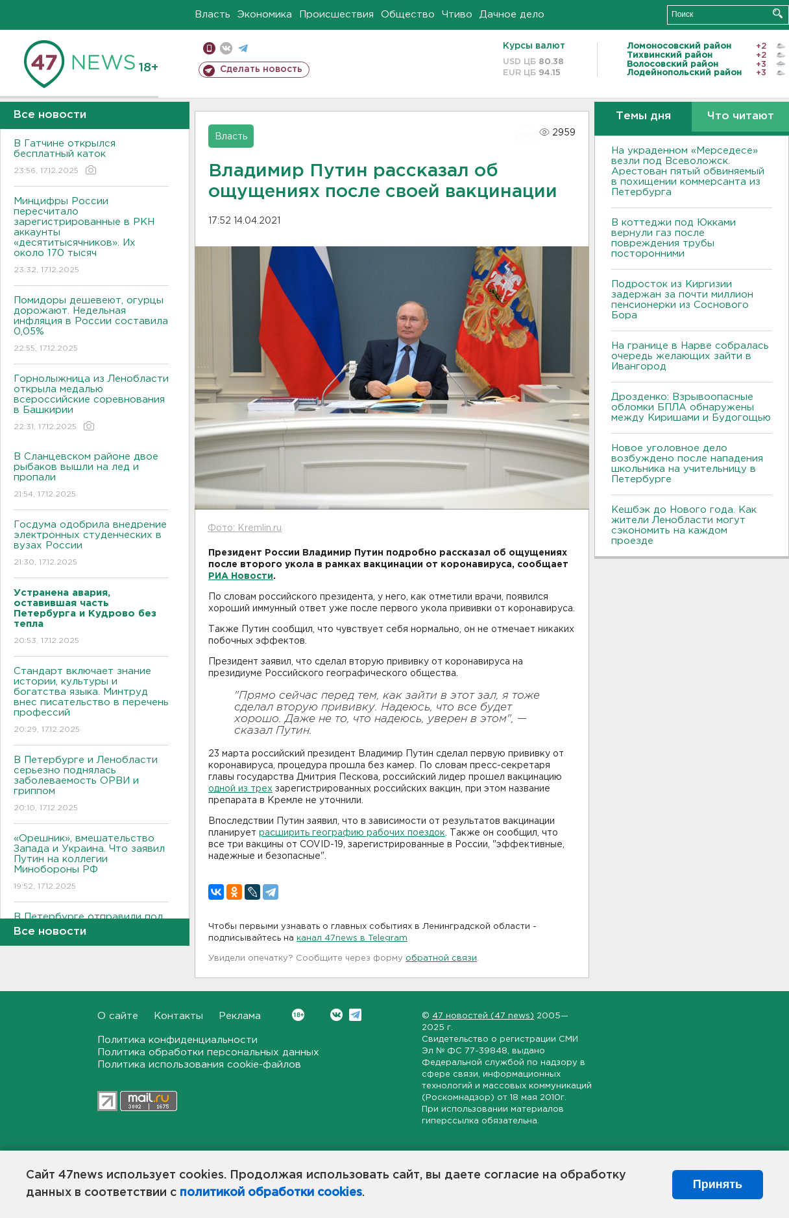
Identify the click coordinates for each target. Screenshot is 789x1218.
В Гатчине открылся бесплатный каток (91, 157)
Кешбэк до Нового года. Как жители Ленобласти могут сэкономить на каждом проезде (684, 525)
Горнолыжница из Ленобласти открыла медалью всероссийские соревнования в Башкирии (91, 403)
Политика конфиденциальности (177, 1040)
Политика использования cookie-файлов (199, 1064)
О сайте (117, 1016)
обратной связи (441, 958)
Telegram (355, 1015)
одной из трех (240, 789)
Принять (717, 1184)
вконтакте (226, 48)
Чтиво (457, 14)
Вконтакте (298, 1015)
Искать (778, 13)
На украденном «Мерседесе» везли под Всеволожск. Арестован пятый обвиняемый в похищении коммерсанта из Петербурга (687, 171)
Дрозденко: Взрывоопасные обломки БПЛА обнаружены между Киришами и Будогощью (691, 407)
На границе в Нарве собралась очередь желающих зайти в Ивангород (690, 356)
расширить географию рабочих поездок (352, 833)
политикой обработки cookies (271, 1193)
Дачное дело (511, 14)
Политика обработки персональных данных (208, 1052)
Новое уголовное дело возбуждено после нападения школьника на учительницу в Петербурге (687, 464)
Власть (212, 14)
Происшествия (336, 14)
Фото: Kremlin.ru (245, 528)
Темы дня (643, 116)
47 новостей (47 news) (483, 1016)
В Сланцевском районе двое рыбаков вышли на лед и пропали (91, 476)
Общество (408, 14)
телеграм (243, 48)
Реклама (240, 1016)
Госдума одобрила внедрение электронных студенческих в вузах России (91, 544)
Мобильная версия (209, 48)
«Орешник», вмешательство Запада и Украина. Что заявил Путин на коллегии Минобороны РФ (91, 863)
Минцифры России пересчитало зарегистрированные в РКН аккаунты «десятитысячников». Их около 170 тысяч (91, 236)
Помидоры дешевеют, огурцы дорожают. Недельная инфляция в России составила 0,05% (91, 325)
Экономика (264, 14)
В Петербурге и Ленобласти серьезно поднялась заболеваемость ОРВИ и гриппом (91, 785)
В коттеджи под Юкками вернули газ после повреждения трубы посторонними (673, 238)
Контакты (178, 1016)
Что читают (740, 116)
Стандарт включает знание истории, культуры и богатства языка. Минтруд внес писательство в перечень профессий (91, 701)
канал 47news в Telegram (352, 938)
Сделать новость (261, 69)
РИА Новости (240, 576)
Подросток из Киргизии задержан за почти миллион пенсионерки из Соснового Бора (682, 300)
